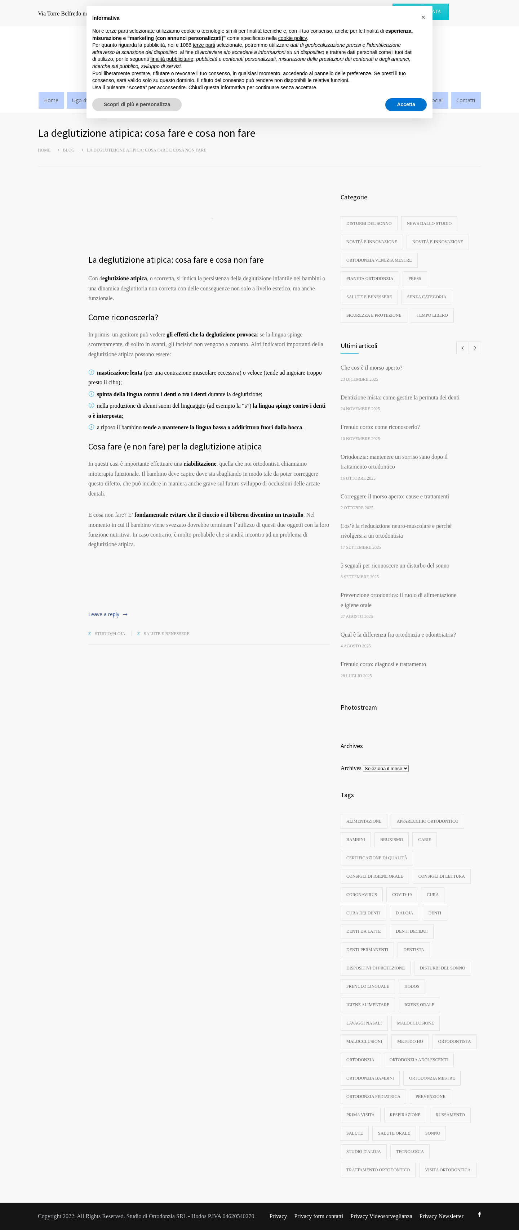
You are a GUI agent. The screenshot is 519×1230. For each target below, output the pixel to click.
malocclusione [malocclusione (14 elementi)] (415, 1023)
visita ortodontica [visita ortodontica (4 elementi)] (447, 1169)
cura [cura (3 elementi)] (433, 894)
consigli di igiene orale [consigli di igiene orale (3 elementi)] (374, 876)
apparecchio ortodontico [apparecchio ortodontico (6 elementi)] (427, 821)
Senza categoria (427, 296)
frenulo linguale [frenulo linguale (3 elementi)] (367, 986)
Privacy (278, 1216)
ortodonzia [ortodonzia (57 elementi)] (360, 1059)
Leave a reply (103, 614)
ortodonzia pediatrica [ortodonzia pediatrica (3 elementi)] (373, 1096)
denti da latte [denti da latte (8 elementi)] (363, 931)
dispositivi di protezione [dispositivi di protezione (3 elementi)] (375, 968)
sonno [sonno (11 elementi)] (432, 1133)
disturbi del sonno (369, 223)
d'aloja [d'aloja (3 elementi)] (404, 912)
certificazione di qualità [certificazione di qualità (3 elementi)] (376, 857)
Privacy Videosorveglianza (381, 1216)
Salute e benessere (167, 633)
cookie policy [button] (292, 38)
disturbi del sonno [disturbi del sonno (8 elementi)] (442, 968)
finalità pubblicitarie (171, 59)
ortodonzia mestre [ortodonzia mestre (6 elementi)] (432, 1078)
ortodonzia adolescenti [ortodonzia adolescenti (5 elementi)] (419, 1059)
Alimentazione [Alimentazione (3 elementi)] (364, 821)
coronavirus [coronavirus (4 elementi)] (361, 894)
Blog (69, 150)
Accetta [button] (406, 104)
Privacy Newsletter (441, 1216)
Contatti (465, 100)
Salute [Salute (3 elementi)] (354, 1133)
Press (414, 278)
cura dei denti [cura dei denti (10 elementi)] (363, 912)
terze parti (204, 45)
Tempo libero (432, 315)
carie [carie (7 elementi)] (424, 839)
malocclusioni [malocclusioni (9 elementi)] (364, 1041)
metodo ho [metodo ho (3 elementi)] (410, 1041)
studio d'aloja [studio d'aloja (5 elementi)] (363, 1151)
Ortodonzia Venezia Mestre (379, 260)
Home (51, 100)
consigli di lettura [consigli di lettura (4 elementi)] (441, 876)
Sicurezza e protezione (374, 315)
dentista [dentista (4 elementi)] (413, 949)
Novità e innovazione (371, 241)
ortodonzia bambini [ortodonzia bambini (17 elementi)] (370, 1078)
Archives (351, 768)
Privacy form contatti (318, 1216)
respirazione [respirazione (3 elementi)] (405, 1114)
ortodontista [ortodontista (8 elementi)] (454, 1041)
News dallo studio (429, 223)
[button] (423, 17)
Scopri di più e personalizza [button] (137, 104)
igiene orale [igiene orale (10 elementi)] (419, 1004)
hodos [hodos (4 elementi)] (411, 986)
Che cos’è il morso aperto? (372, 368)
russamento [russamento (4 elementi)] (450, 1114)
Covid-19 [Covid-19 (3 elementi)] (402, 894)
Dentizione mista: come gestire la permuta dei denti (400, 397)
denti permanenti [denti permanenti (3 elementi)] (367, 949)
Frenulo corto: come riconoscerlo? (380, 427)
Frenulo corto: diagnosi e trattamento (383, 664)
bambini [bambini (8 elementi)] (355, 839)
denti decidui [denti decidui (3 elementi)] (411, 931)
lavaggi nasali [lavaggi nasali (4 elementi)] (364, 1023)
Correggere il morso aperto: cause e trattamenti (395, 496)
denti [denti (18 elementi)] (435, 912)
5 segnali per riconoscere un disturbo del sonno (395, 565)
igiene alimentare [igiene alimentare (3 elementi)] (367, 1004)
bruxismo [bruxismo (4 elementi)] (391, 839)
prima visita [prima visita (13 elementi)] (360, 1114)
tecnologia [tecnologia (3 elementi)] (410, 1151)
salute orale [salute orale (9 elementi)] (394, 1133)
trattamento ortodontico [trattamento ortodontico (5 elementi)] (378, 1169)
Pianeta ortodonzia (369, 278)
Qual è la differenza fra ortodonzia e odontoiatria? (398, 635)
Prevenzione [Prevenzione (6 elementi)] (430, 1096)
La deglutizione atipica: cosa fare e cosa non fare (176, 259)
